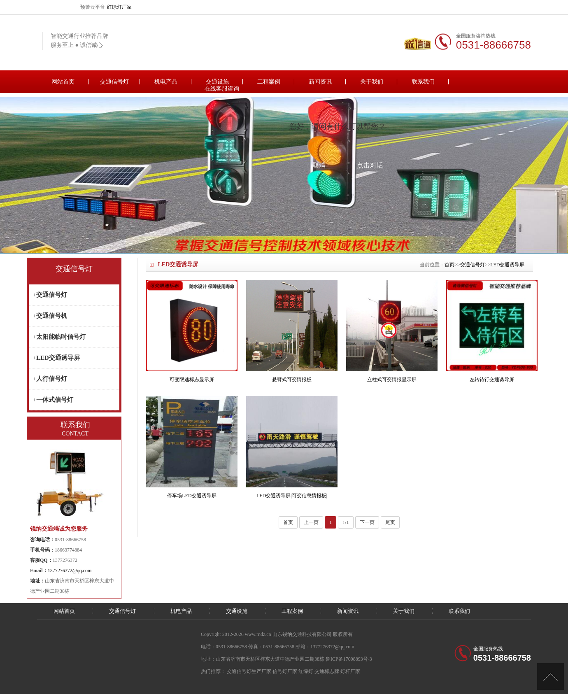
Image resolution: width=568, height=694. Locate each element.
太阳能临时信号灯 (61, 336)
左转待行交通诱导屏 (492, 379)
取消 (319, 165)
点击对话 (370, 165)
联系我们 (423, 82)
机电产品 (165, 82)
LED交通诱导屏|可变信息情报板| (291, 495)
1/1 (345, 522)
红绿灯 (305, 671)
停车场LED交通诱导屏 (191, 495)
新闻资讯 (320, 82)
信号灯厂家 (284, 671)
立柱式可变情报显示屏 (392, 379)
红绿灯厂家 (119, 7)
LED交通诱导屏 (507, 265)
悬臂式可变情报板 (292, 379)
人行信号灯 (51, 378)
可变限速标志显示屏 (192, 379)
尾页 (390, 522)
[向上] (550, 676)
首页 (449, 265)
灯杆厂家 (350, 671)
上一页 (311, 522)
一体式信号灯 (54, 399)
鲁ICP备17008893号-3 (349, 659)
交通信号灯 (114, 82)
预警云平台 (92, 7)
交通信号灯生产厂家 (249, 671)
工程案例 (268, 82)
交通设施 (217, 82)
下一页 (367, 522)
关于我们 (371, 82)
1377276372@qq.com (70, 570)
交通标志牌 (326, 671)
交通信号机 (51, 315)
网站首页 (62, 82)
